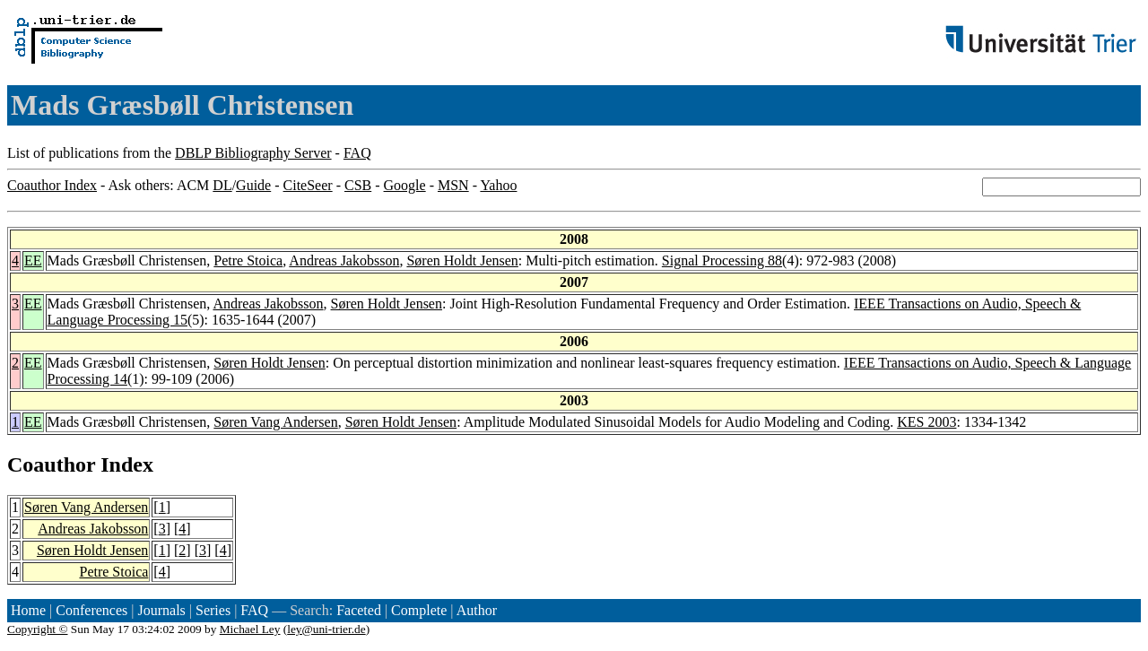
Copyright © (37, 629)
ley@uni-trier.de (326, 629)
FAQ (357, 153)
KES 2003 (926, 422)
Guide (253, 185)
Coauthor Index (52, 185)
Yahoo (498, 185)
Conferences (91, 610)
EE (33, 260)
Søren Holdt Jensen (461, 260)
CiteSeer (308, 185)
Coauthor (51, 464)
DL (222, 185)
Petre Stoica (248, 260)
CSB (357, 185)
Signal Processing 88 (722, 260)
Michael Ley (250, 629)
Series (213, 610)
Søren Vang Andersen (275, 422)
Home (28, 610)
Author (477, 610)
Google (405, 185)
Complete (419, 610)
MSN (453, 185)
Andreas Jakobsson (344, 260)
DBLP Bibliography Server (253, 153)
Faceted (358, 610)
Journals (161, 610)
